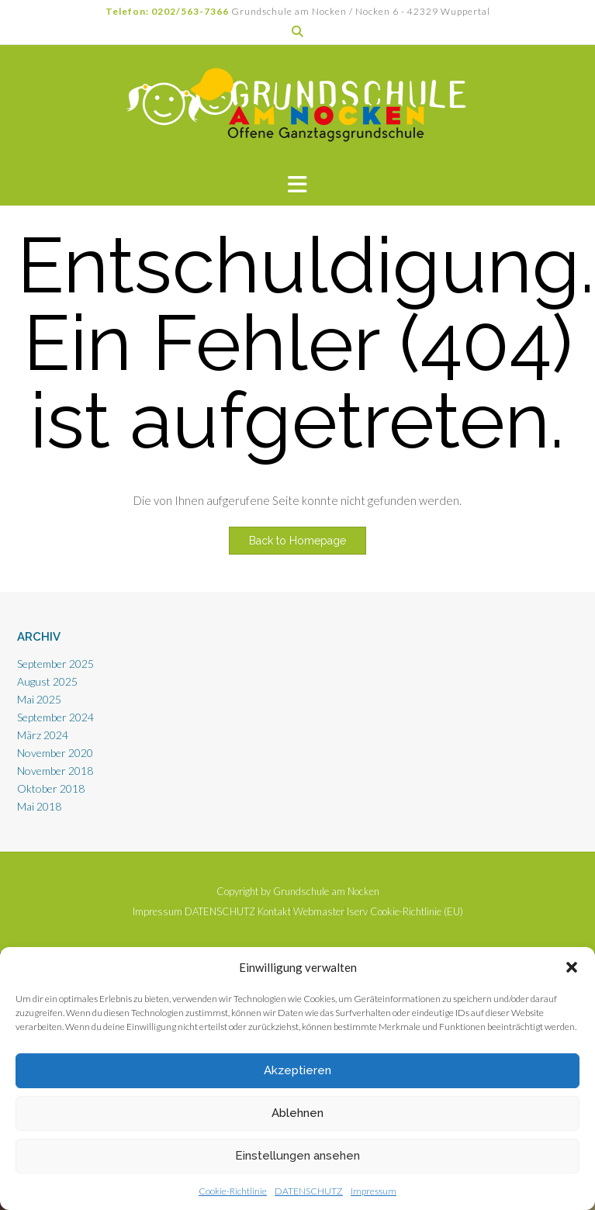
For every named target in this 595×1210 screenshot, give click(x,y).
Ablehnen (297, 1113)
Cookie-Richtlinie (233, 1191)
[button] (571, 967)
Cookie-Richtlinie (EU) (416, 912)
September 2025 (55, 663)
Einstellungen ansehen (297, 1156)
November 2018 (55, 770)
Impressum (373, 1191)
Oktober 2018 (51, 788)
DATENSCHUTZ (309, 1191)
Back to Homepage (297, 540)
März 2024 (42, 735)
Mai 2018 (39, 806)
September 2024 (55, 717)
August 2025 (47, 681)
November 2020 (55, 752)
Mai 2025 (39, 699)
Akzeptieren (297, 1070)
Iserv (357, 912)
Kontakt (274, 912)
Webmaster (318, 912)
